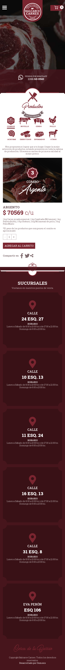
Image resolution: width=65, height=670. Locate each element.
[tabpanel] (32, 180)
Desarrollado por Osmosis (32, 663)
